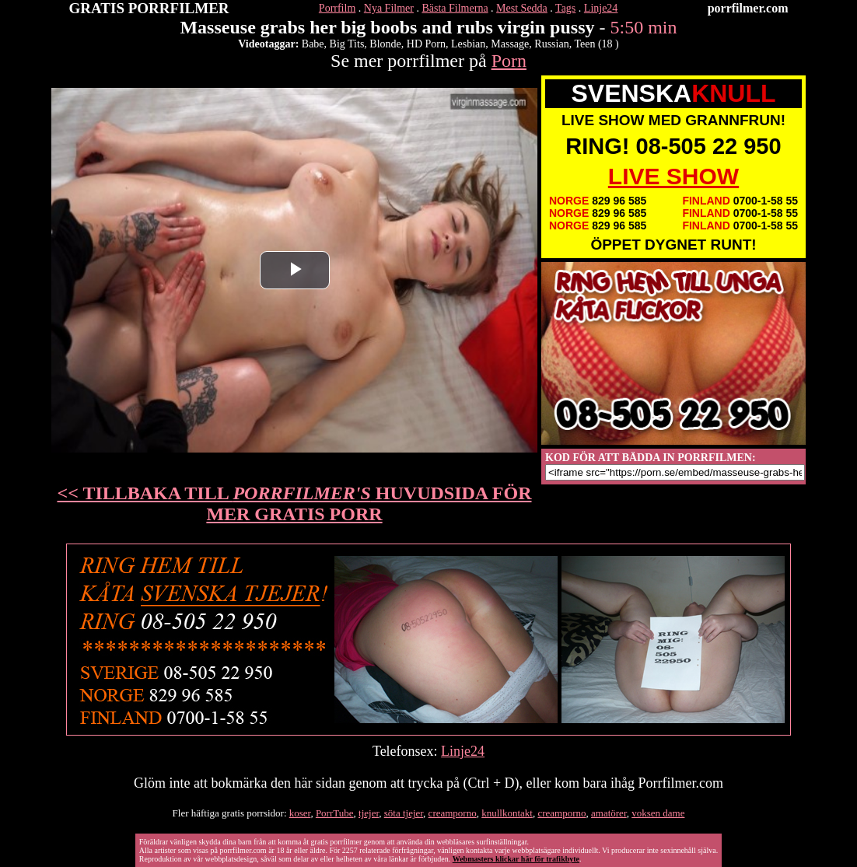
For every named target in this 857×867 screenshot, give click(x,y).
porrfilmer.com (748, 8)
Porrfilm (337, 8)
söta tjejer (403, 813)
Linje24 (601, 8)
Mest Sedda (521, 8)
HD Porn (426, 44)
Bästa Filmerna (455, 8)
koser (300, 813)
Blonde (385, 44)
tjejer (369, 813)
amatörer (609, 813)
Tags (565, 8)
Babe (313, 44)
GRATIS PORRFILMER (149, 8)
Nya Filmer (389, 8)
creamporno (452, 813)
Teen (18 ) (596, 44)
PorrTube (335, 813)
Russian (551, 44)
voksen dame (657, 813)
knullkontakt (507, 813)
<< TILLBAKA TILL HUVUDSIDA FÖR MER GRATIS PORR (295, 503)
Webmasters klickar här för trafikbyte (516, 859)
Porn (508, 61)
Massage (510, 44)
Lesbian (468, 44)
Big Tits (347, 44)
